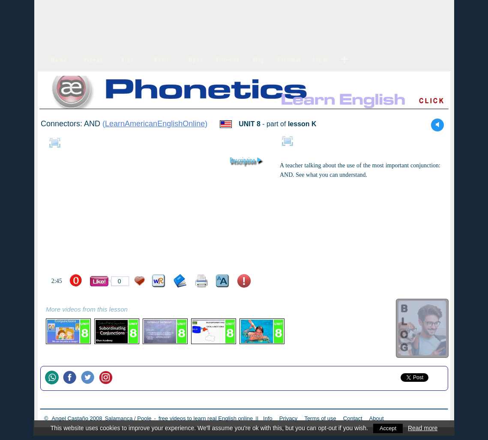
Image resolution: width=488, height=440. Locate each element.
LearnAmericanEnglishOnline (155, 123)
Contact (352, 418)
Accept (388, 428)
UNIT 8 (249, 124)
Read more (423, 428)
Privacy (288, 418)
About (376, 418)
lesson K (302, 124)
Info (267, 418)
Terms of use (320, 418)
